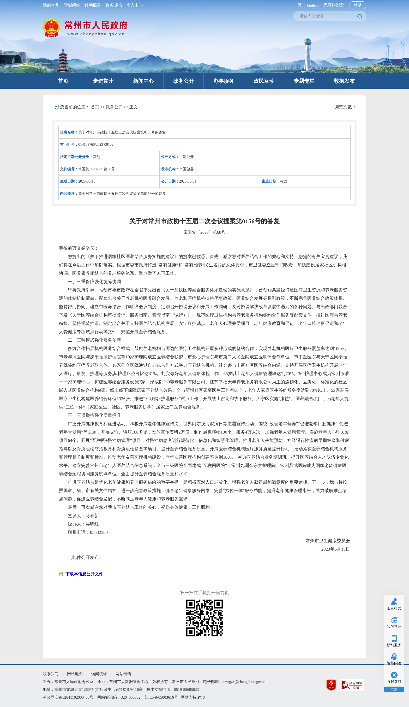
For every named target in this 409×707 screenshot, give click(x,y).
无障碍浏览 (333, 5)
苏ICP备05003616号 (161, 697)
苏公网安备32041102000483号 (68, 697)
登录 (357, 5)
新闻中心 (143, 81)
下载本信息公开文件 (84, 574)
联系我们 (50, 674)
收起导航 (394, 681)
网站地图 (75, 674)
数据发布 (344, 81)
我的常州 (52, 5)
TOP (394, 689)
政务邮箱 (113, 5)
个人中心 (133, 5)
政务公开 (183, 81)
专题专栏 (304, 81)
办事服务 (223, 81)
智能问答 (72, 5)
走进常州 (103, 81)
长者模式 (394, 608)
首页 (63, 81)
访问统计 (99, 674)
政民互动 (264, 81)
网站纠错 (123, 674)
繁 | (300, 5)
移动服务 (92, 5)
